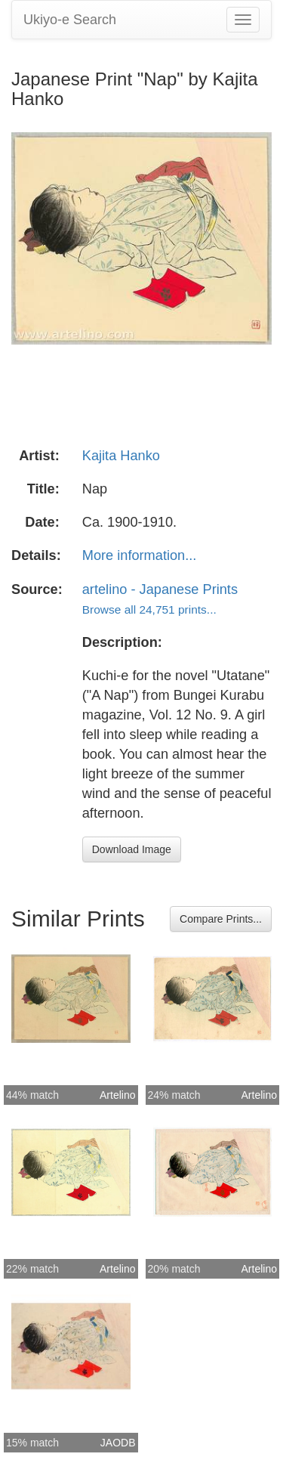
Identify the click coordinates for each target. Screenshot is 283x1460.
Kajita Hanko (121, 455)
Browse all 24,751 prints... (149, 609)
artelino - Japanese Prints (160, 589)
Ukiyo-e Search (69, 19)
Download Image (131, 849)
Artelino (117, 1095)
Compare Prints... (221, 919)
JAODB (118, 1443)
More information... (139, 555)
